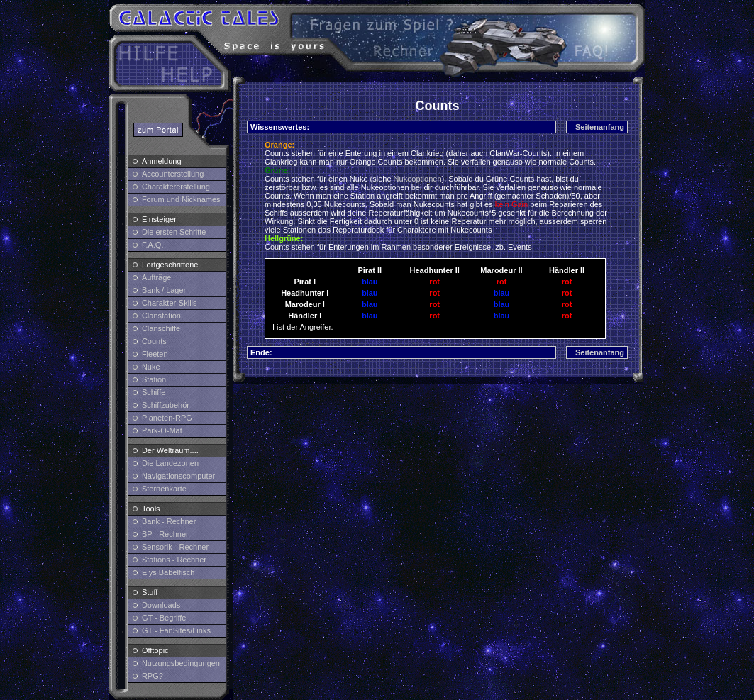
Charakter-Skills (169, 303)
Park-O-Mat (162, 430)
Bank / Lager (164, 290)
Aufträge (157, 277)
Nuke (151, 366)
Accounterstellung (173, 174)
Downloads (161, 605)
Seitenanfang (599, 127)
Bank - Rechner (169, 521)
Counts (154, 341)
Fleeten (155, 354)
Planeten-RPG (167, 417)
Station (154, 379)
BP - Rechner (165, 534)
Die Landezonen (170, 463)
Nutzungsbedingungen (181, 663)
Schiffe (153, 392)
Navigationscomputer (178, 476)
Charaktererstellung (176, 186)
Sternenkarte (164, 488)
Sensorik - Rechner (175, 547)
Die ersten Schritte (174, 232)
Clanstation (161, 315)
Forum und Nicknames (181, 199)
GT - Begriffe (164, 617)
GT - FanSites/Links (176, 630)
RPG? (152, 676)
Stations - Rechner (174, 559)
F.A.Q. (153, 244)
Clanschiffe (161, 328)
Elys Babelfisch (168, 572)
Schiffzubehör (165, 405)
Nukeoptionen (418, 178)
